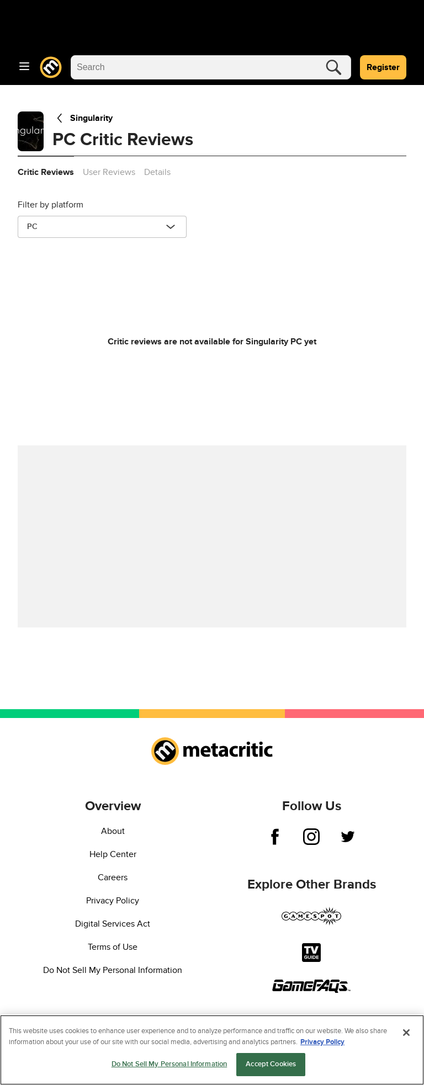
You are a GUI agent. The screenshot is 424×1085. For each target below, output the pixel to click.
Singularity (82, 118)
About (113, 831)
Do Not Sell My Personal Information (112, 970)
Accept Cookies (271, 1064)
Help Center (112, 854)
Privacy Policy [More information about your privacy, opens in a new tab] (322, 1042)
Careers (113, 877)
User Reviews (109, 172)
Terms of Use (112, 947)
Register (383, 67)
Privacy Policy (112, 900)
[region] (212, 1050)
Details (157, 172)
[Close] (406, 1032)
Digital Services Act (112, 923)
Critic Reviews (46, 172)
